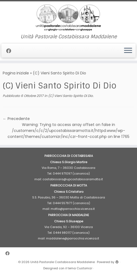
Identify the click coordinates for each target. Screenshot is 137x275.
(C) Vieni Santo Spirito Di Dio (70, 95)
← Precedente (16, 118)
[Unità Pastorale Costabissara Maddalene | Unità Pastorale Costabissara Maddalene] (68, 17)
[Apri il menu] (128, 51)
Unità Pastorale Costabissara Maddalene (62, 262)
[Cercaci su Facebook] (10, 51)
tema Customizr (80, 268)
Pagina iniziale (16, 73)
